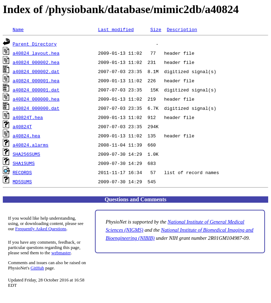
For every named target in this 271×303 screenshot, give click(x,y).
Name (18, 29)
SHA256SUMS (26, 154)
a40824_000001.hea (36, 80)
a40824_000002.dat (36, 71)
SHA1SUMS (24, 163)
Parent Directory (35, 44)
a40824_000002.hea (36, 62)
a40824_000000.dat (36, 108)
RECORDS (22, 172)
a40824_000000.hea (36, 99)
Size (155, 29)
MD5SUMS (22, 181)
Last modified (116, 29)
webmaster (61, 252)
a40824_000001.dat (36, 90)
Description (182, 29)
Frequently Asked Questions (40, 228)
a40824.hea (26, 135)
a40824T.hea (28, 117)
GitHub (37, 268)
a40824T (22, 126)
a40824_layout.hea (36, 53)
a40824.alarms (30, 145)
